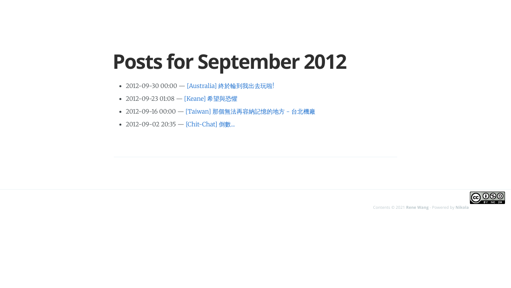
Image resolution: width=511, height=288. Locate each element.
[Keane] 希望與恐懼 (210, 99)
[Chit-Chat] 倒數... (210, 124)
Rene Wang (417, 207)
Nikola (462, 207)
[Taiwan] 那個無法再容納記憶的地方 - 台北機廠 (250, 112)
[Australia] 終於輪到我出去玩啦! (230, 86)
